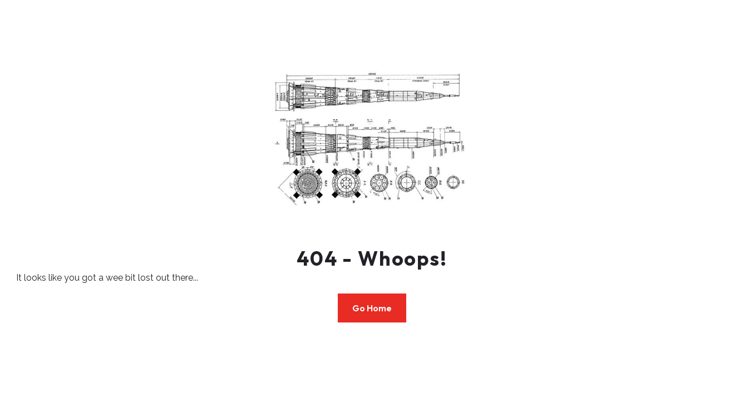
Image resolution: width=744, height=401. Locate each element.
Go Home (372, 308)
